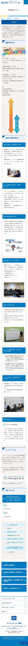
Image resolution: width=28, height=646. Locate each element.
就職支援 (9, 528)
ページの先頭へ (23, 643)
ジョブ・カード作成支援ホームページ (11, 483)
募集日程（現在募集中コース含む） (15, 538)
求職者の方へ (9, 18)
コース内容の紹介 (12, 524)
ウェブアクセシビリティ (8, 598)
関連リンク (4, 611)
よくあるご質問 (10, 552)
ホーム (2, 18)
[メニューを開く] (26, 2)
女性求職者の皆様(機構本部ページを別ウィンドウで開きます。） (15, 547)
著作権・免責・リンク (7, 607)
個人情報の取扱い (6, 602)
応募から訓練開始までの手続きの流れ (15, 543)
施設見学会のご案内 (11, 531)
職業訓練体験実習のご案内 (13, 535)
